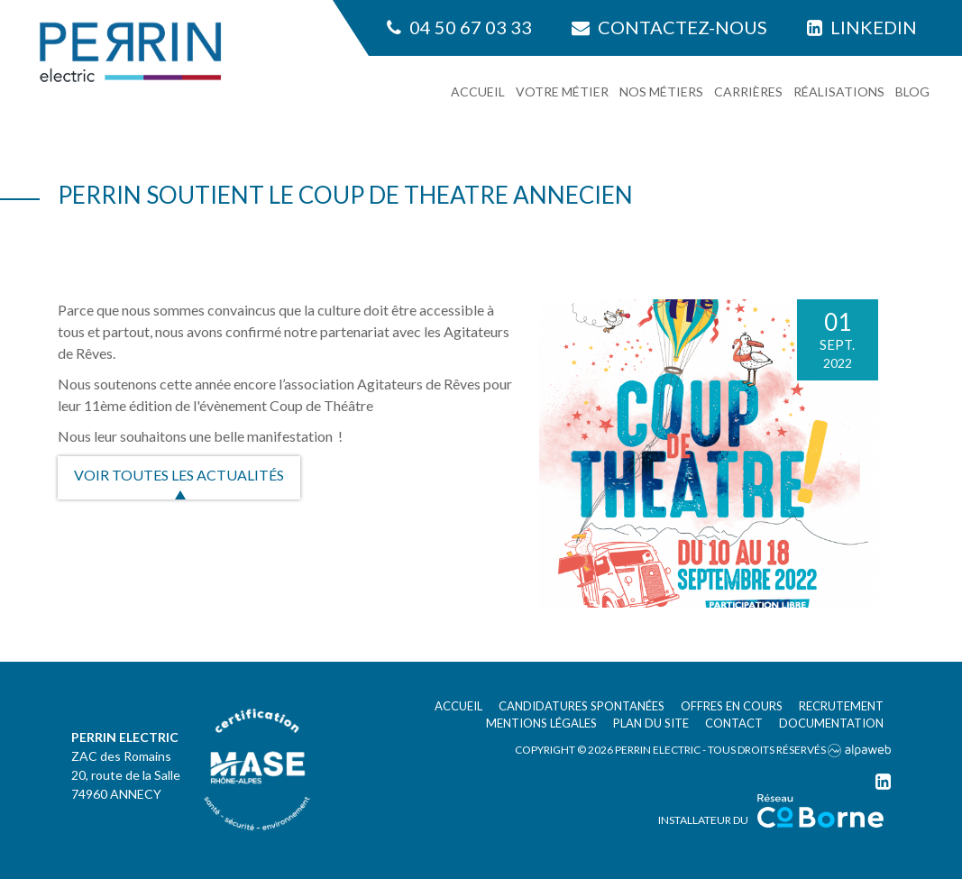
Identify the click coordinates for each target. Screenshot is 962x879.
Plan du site (651, 723)
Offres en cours (732, 706)
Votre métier (562, 91)
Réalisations (838, 91)
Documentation (831, 723)
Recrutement (841, 706)
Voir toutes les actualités (179, 474)
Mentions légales (541, 723)
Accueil (478, 91)
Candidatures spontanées (581, 706)
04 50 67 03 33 (459, 27)
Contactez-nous (669, 27)
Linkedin (862, 27)
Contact (734, 723)
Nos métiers (661, 91)
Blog (912, 91)
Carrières (748, 91)
